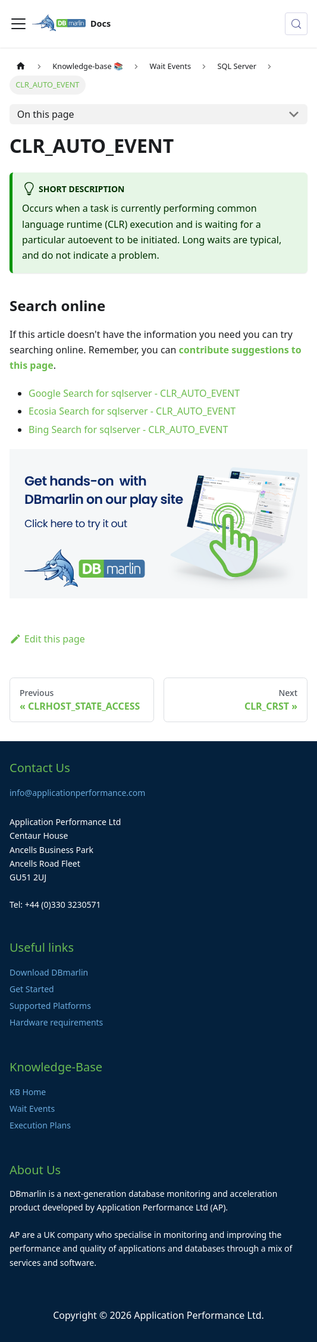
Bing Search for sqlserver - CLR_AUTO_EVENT (128, 429)
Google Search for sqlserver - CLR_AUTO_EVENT (134, 393)
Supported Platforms (50, 1005)
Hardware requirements (56, 1022)
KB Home (28, 1092)
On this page (45, 114)
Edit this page (47, 638)
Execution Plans (40, 1125)
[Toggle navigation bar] (18, 24)
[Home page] (21, 66)
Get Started (32, 989)
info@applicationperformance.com (77, 792)
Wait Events (32, 1108)
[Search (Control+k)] (296, 23)
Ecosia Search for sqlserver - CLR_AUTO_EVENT (132, 411)
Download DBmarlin (49, 972)
